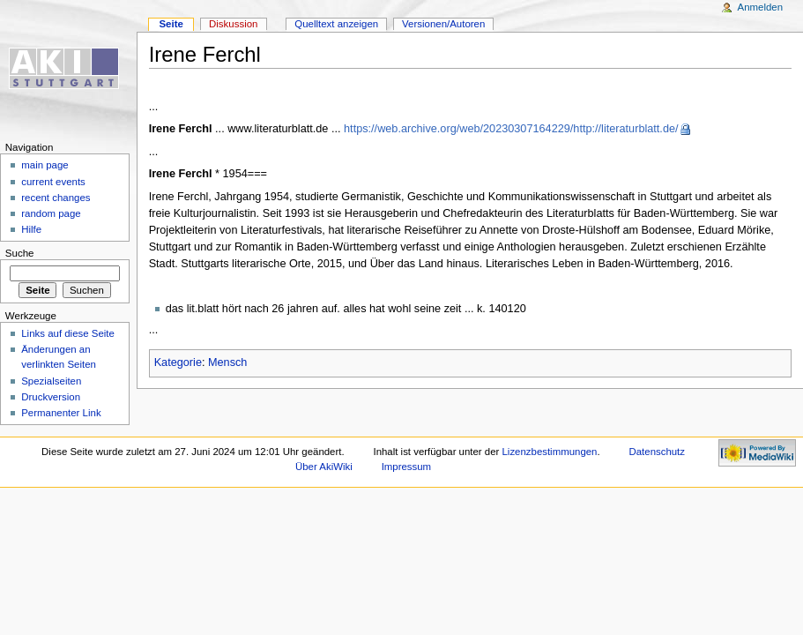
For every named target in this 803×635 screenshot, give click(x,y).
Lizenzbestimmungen (550, 451)
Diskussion (233, 24)
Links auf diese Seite (68, 333)
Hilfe (31, 229)
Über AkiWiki (324, 466)
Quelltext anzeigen (336, 24)
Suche (19, 253)
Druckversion (50, 397)
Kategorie (178, 362)
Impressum (407, 466)
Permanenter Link (60, 412)
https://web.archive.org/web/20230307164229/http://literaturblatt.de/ (511, 129)
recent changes (55, 197)
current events (53, 181)
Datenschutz (657, 451)
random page (51, 213)
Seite (170, 24)
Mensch (227, 362)
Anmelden (761, 7)
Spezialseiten (51, 381)
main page (45, 165)
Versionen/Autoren (443, 24)
